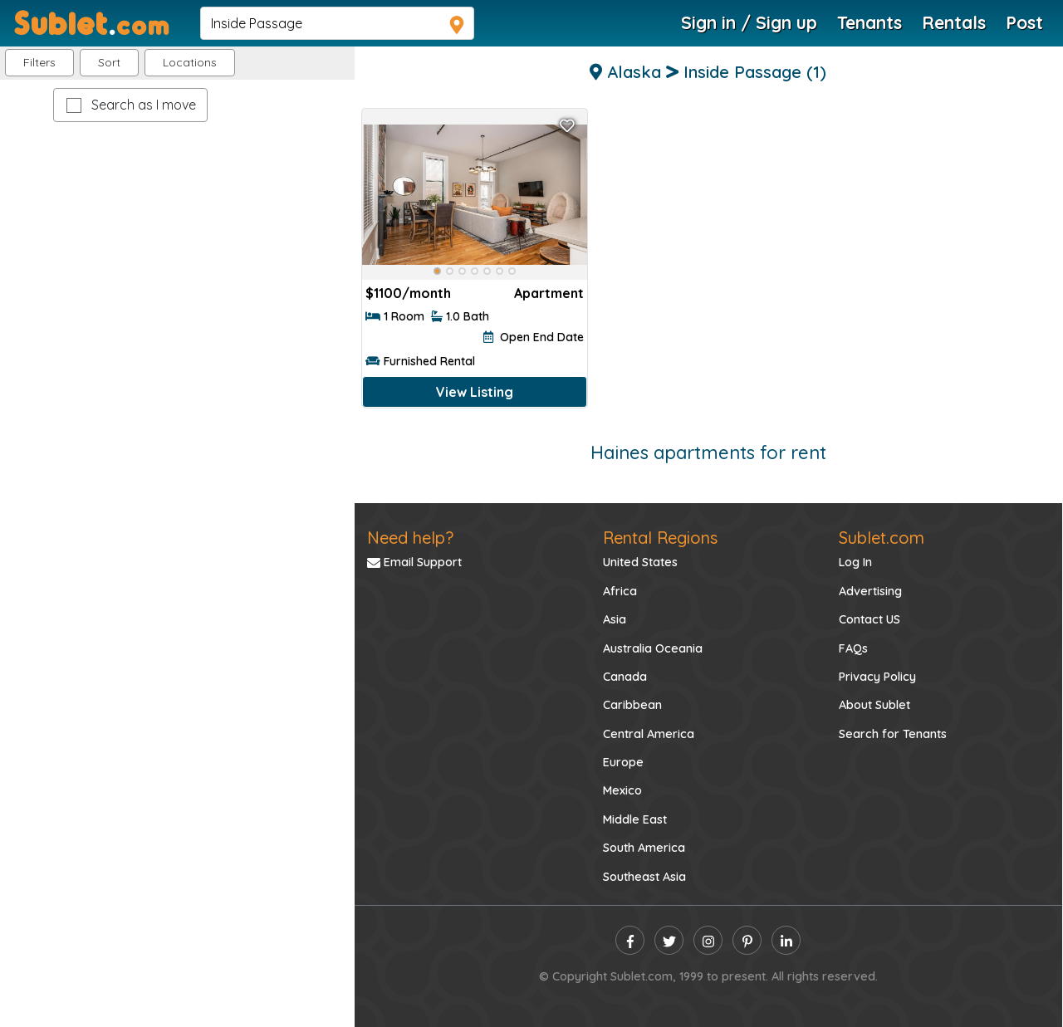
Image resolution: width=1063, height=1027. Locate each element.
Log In (855, 562)
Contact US (869, 619)
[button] (190, 62)
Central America (648, 733)
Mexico (622, 790)
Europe (623, 762)
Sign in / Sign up (749, 22)
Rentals (954, 22)
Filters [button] (39, 62)
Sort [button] (109, 62)
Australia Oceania (653, 648)
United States (640, 562)
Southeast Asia (644, 876)
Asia (614, 619)
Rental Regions (660, 537)
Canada (625, 676)
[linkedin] (786, 940)
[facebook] (629, 940)
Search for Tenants (893, 733)
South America (644, 847)
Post (1024, 22)
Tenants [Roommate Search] (869, 22)
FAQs (853, 648)
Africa (620, 591)
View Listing (474, 392)
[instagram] (708, 940)
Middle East (635, 819)
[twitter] (668, 940)
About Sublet (874, 704)
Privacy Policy (877, 676)
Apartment (549, 293)
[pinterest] (747, 940)
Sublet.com (881, 537)
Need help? (410, 537)
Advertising (870, 591)
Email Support (414, 562)
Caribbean (632, 704)
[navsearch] (337, 23)
